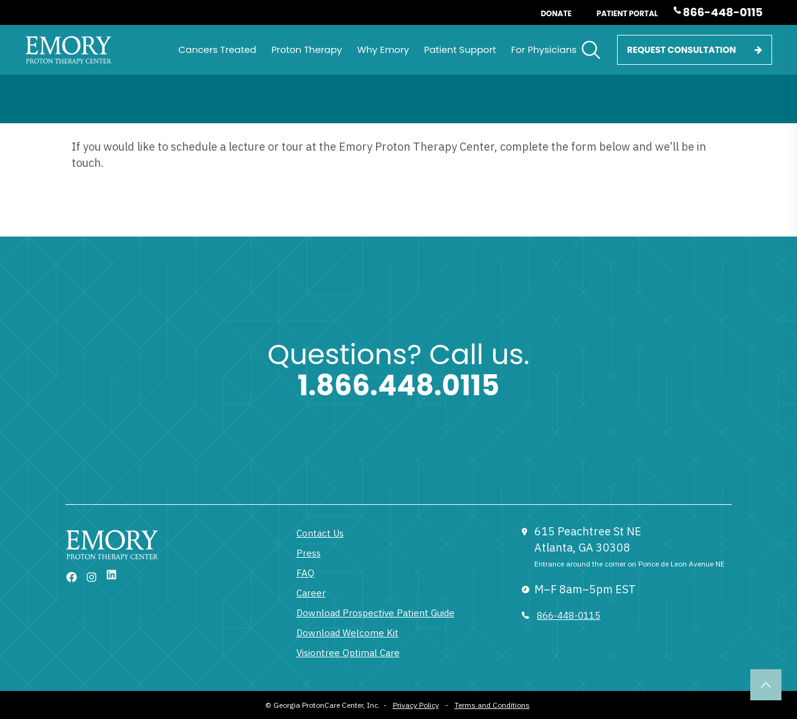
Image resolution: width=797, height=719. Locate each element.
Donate (556, 13)
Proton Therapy (306, 49)
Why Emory (383, 49)
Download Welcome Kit (347, 633)
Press (308, 553)
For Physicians (544, 49)
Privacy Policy (416, 705)
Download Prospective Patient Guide (375, 613)
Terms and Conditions (492, 705)
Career (311, 593)
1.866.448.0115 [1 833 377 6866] (398, 385)
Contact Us (320, 533)
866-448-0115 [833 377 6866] (568, 615)
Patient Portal (627, 13)
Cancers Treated (217, 49)
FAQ (305, 573)
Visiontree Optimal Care (348, 653)
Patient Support (460, 49)
